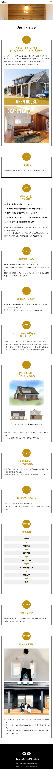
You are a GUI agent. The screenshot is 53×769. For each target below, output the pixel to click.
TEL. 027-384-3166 (26, 758)
